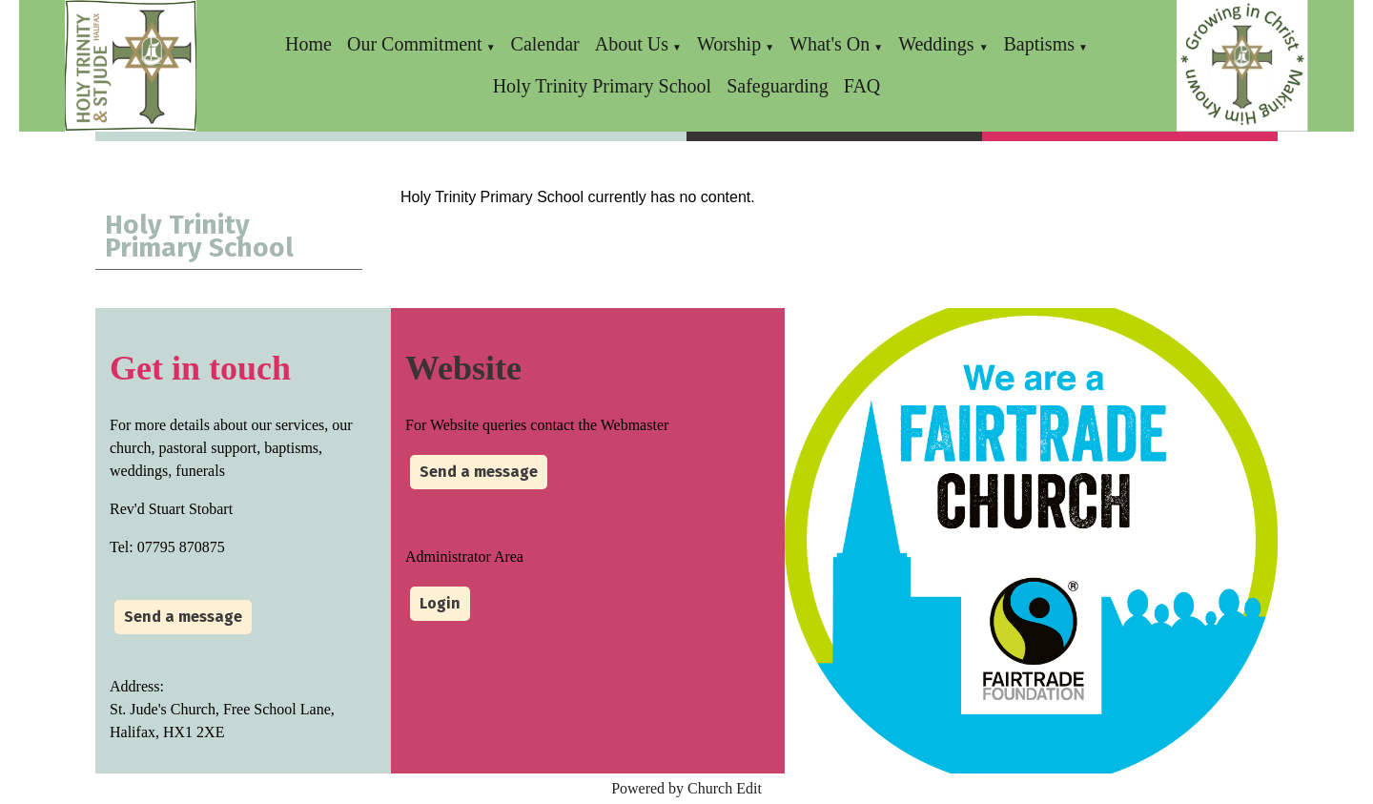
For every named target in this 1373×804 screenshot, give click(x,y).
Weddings (938, 43)
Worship (729, 43)
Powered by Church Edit (686, 788)
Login (440, 603)
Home (308, 43)
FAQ (862, 85)
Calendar (545, 43)
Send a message (183, 617)
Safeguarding (778, 85)
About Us (631, 43)
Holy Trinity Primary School (602, 85)
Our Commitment (414, 43)
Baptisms (1039, 43)
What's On (829, 43)
